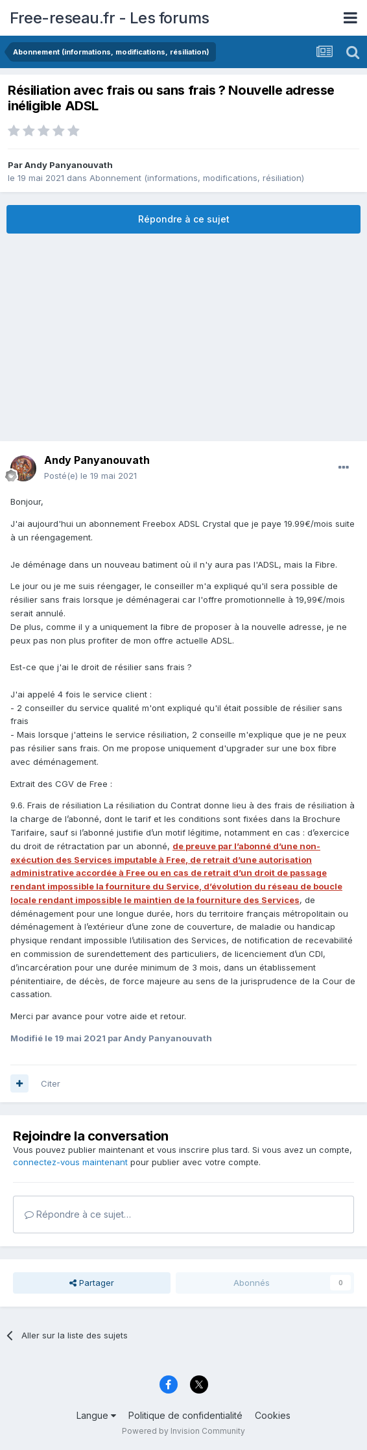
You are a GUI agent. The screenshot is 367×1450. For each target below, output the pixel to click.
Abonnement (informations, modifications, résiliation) (196, 178)
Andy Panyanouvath (69, 165)
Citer (50, 1083)
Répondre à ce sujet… (78, 1214)
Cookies (272, 1415)
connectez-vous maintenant (70, 1162)
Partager (91, 1282)
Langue (96, 1415)
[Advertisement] (183, 337)
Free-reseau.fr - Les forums (109, 17)
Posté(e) (90, 475)
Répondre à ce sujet (184, 218)
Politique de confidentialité (185, 1415)
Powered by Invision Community (183, 1431)
